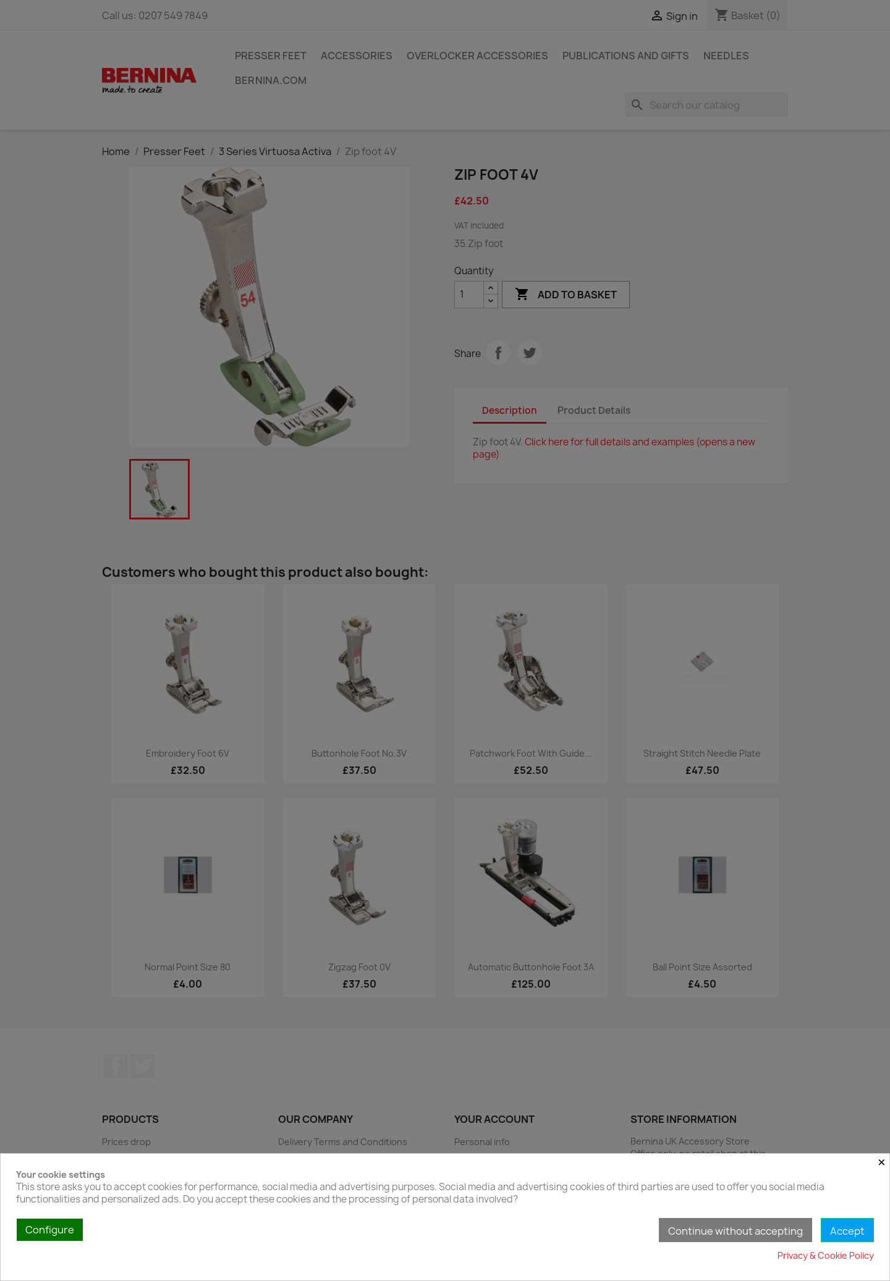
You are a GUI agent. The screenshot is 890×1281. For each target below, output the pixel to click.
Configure (49, 1230)
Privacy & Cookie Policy (826, 1255)
